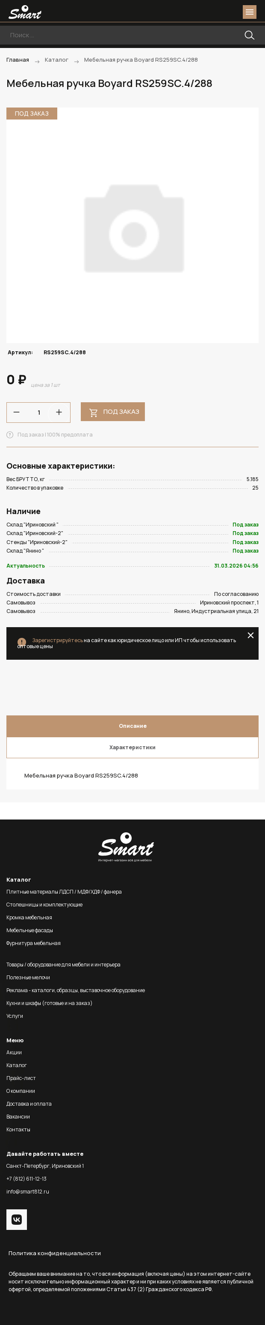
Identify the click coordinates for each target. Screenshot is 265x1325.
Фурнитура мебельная (33, 943)
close (250, 635)
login (217, 12)
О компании (20, 1091)
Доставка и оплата (29, 1103)
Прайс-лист (21, 1078)
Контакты (18, 1129)
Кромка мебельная (29, 917)
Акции (14, 1052)
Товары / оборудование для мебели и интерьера (63, 964)
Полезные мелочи (28, 977)
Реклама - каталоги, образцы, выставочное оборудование (75, 990)
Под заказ (121, 411)
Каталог (16, 1065)
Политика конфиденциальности (55, 1253)
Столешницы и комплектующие (44, 904)
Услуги (14, 1016)
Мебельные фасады (29, 930)
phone (202, 12)
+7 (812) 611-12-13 (26, 1178)
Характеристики (132, 747)
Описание (133, 726)
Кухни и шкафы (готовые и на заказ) (49, 1003)
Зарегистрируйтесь (57, 640)
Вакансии (18, 1116)
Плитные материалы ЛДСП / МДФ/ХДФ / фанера (64, 891)
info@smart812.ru (27, 1191)
